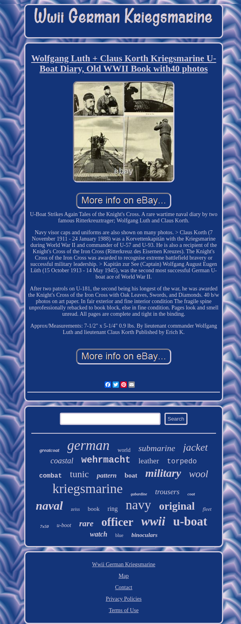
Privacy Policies (124, 599)
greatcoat (49, 450)
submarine (156, 448)
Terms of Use (123, 610)
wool (198, 473)
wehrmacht (105, 460)
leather (148, 461)
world (124, 450)
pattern (107, 475)
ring (112, 508)
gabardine (139, 494)
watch (98, 534)
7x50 (44, 526)
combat (50, 476)
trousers (167, 491)
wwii (153, 521)
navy (138, 505)
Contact (123, 587)
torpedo (182, 461)
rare (86, 523)
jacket (195, 447)
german (88, 445)
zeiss (75, 509)
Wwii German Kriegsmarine (123, 564)
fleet (207, 509)
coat (191, 493)
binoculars (144, 535)
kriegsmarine (87, 488)
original (177, 506)
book (93, 509)
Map (124, 576)
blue (119, 535)
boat (130, 475)
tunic (79, 474)
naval (49, 505)
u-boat (190, 521)
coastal (61, 460)
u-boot (64, 525)
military (163, 473)
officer (117, 522)
